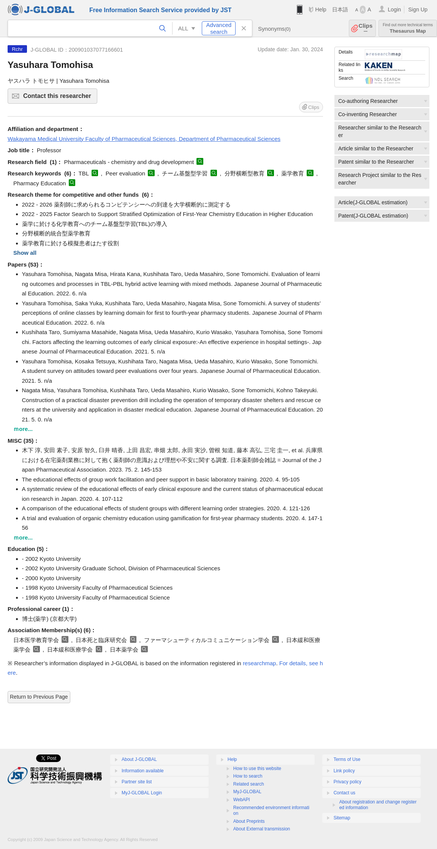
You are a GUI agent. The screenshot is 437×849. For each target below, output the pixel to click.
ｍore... (23, 429)
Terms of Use (347, 759)
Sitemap (342, 818)
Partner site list (137, 781)
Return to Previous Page (39, 697)
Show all (24, 252)
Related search (248, 784)
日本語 (340, 9)
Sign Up (418, 9)
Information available (143, 770)
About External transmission (261, 829)
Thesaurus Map (408, 28)
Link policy (344, 770)
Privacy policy (347, 781)
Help (320, 9)
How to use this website (257, 768)
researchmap (259, 663)
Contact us (344, 792)
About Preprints (249, 821)
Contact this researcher (59, 98)
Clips (366, 28)
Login (394, 9)
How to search (248, 776)
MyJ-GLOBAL (247, 791)
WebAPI (241, 799)
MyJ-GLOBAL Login (142, 792)
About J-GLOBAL (139, 759)
